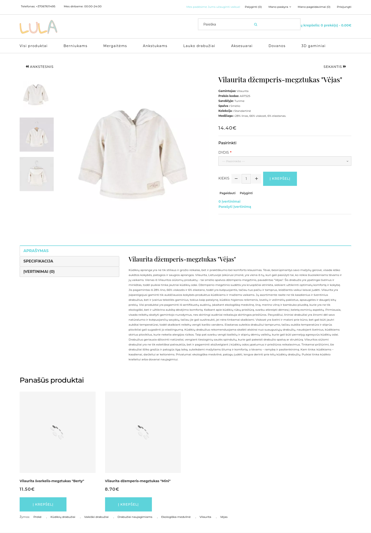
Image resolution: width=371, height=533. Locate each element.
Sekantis (334, 67)
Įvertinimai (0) (39, 271)
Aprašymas (36, 251)
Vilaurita (205, 517)
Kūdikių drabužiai (62, 517)
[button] (37, 95)
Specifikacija (38, 261)
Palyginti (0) (253, 7)
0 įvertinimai (229, 202)
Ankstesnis (40, 67)
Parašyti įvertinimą (234, 207)
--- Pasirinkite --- (233, 161)
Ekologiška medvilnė (175, 517)
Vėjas (223, 517)
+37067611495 (45, 6)
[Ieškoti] (255, 24)
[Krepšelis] (321, 25)
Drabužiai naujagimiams (135, 517)
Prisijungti (344, 7)
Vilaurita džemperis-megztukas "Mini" (138, 481)
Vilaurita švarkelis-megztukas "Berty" (52, 481)
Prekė (37, 517)
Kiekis (223, 178)
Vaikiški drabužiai (96, 517)
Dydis (223, 152)
